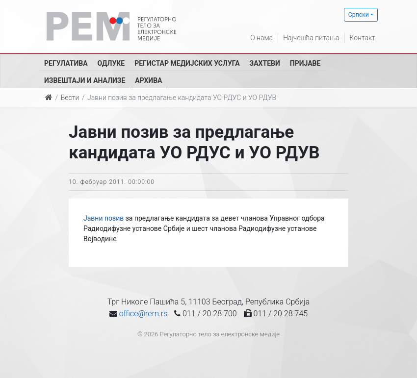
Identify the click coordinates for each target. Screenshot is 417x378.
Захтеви (265, 63)
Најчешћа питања (311, 38)
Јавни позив (103, 218)
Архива (148, 80)
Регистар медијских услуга (186, 63)
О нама (261, 38)
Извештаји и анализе (84, 80)
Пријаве (305, 63)
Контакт (362, 38)
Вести (70, 97)
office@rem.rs (143, 313)
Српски (358, 14)
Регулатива (66, 63)
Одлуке (111, 63)
